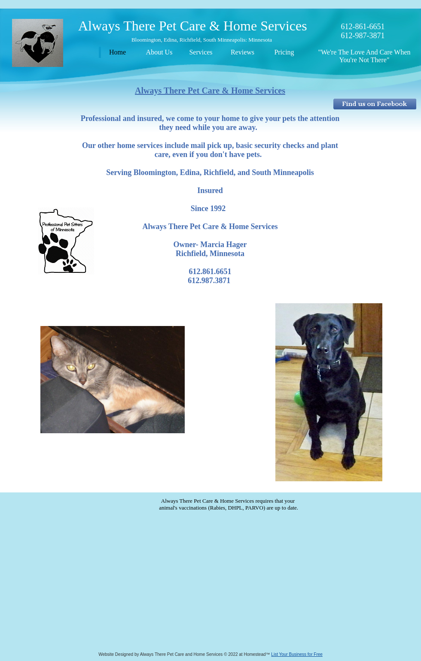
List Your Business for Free (297, 654)
